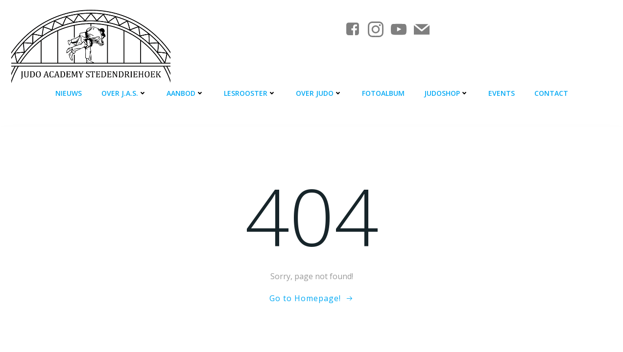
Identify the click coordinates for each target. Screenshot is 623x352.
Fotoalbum (383, 93)
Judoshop (446, 93)
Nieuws (68, 93)
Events (501, 93)
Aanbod (185, 93)
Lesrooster (250, 93)
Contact (551, 93)
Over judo (319, 93)
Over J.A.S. (124, 93)
